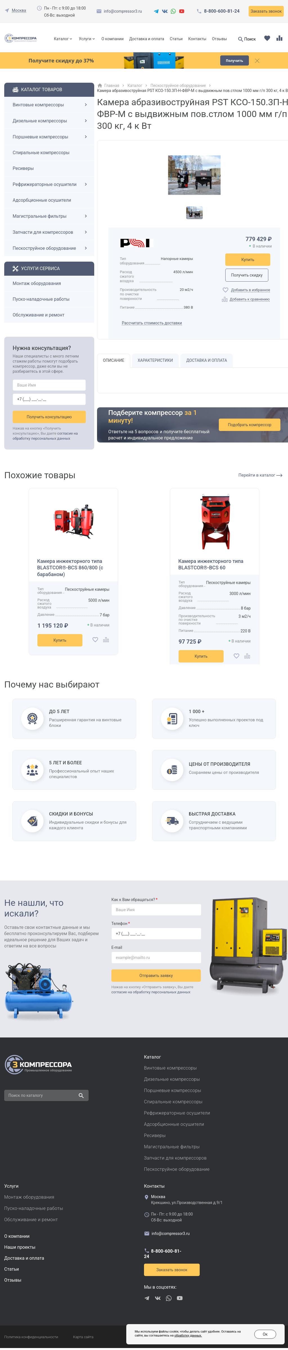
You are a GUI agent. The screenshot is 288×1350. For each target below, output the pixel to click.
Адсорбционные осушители (42, 202)
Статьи (176, 39)
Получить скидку (248, 277)
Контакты (197, 39)
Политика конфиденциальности (31, 1339)
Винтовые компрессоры (51, 107)
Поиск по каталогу (25, 1097)
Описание (113, 362)
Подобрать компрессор (250, 427)
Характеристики (155, 362)
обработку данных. (178, 1336)
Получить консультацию (49, 419)
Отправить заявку (156, 977)
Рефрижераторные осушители (51, 186)
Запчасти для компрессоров (51, 234)
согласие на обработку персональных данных (150, 994)
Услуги (85, 39)
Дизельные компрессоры (51, 123)
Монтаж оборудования (37, 285)
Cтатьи (11, 1271)
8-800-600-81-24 (221, 11)
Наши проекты (19, 1249)
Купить (247, 262)
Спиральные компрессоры (41, 155)
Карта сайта (83, 1339)
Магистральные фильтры (51, 218)
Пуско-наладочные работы (41, 301)
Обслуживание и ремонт (38, 317)
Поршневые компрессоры (51, 139)
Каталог (61, 39)
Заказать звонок (266, 11)
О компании (113, 39)
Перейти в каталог (260, 477)
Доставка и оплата (146, 39)
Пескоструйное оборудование (51, 250)
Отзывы (219, 39)
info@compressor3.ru (123, 11)
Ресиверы (23, 170)
